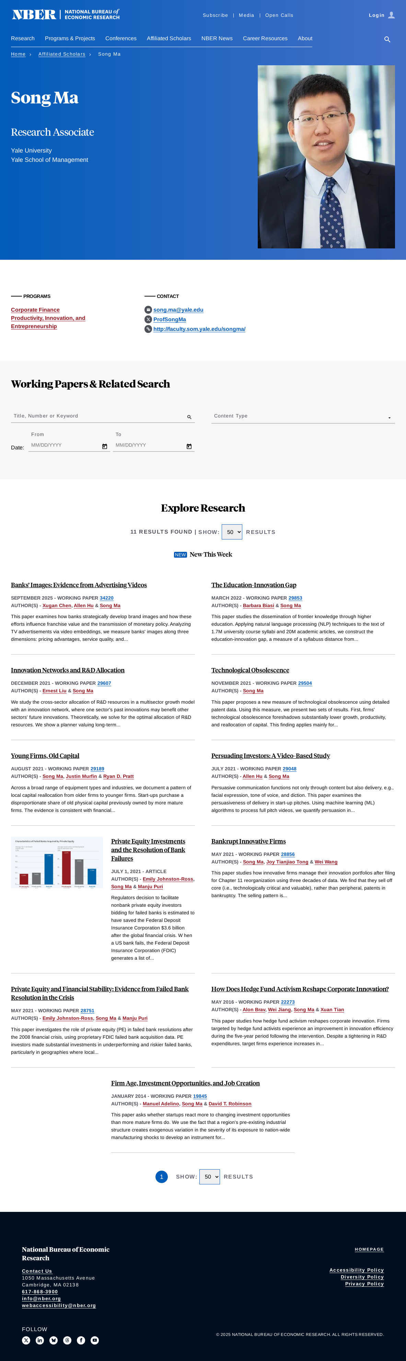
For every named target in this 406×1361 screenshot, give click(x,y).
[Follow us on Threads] (67, 1340)
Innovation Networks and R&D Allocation (68, 670)
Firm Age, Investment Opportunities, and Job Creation (185, 1083)
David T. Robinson (230, 1103)
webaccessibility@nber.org (59, 1305)
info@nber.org (41, 1298)
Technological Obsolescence (250, 670)
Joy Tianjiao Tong (287, 861)
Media (246, 15)
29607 (104, 683)
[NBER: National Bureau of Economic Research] (71, 18)
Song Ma (110, 605)
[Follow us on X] (26, 1340)
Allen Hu (84, 605)
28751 (87, 1010)
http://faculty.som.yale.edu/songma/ (199, 329)
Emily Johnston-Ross (168, 879)
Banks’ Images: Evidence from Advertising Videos (79, 584)
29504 (305, 683)
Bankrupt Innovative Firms (248, 841)
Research (23, 38)
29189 (97, 768)
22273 (288, 1002)
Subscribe (215, 15)
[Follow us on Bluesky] (53, 1340)
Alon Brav (254, 1009)
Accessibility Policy (356, 1270)
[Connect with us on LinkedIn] (40, 1340)
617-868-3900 (40, 1291)
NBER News (217, 38)
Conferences (121, 38)
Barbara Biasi (258, 605)
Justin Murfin (81, 776)
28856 (288, 854)
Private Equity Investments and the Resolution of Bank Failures (148, 849)
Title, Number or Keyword (46, 416)
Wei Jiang (279, 1009)
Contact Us (37, 1271)
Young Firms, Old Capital (45, 755)
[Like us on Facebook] (81, 1340)
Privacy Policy (364, 1283)
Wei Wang (326, 861)
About (305, 38)
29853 (295, 598)
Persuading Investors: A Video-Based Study (270, 755)
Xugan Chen (57, 605)
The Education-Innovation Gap (254, 584)
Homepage (369, 1249)
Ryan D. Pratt (118, 776)
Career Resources (265, 38)
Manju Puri (150, 886)
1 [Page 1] (161, 1176)
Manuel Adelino (161, 1103)
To (125, 434)
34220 (107, 598)
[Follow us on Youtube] (95, 1340)
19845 (200, 1096)
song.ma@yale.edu (178, 310)
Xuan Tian (332, 1009)
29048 (290, 768)
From (43, 434)
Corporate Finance (35, 310)
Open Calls (279, 15)
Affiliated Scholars (169, 38)
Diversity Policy (362, 1277)
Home (18, 54)
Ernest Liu (55, 690)
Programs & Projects (70, 38)
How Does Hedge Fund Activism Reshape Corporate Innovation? (300, 988)
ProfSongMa (169, 319)
